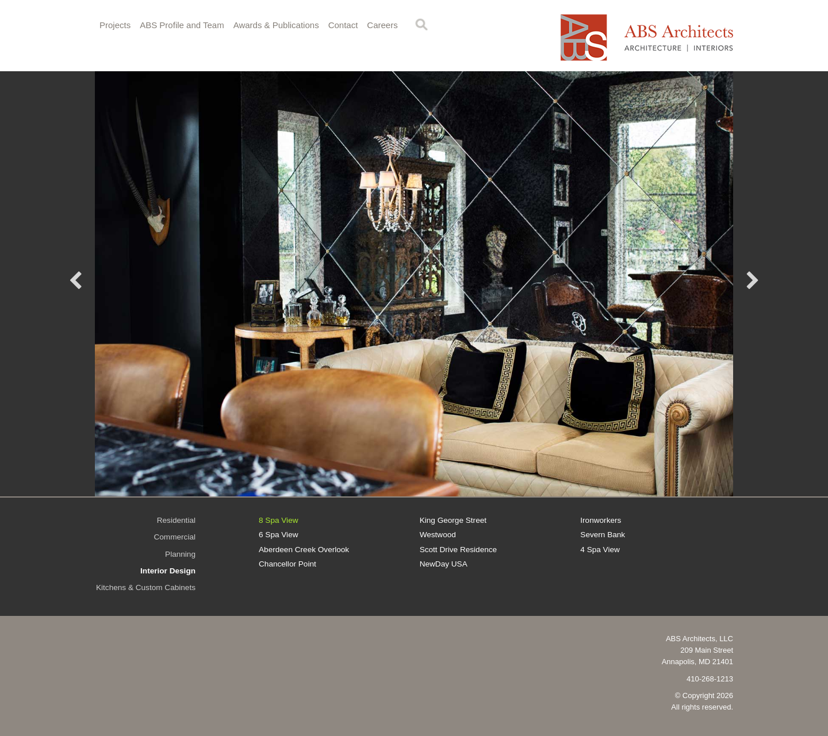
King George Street (453, 520)
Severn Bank (602, 534)
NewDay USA (443, 564)
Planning (180, 554)
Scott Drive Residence (458, 549)
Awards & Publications (276, 25)
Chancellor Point (287, 564)
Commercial (174, 537)
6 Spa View (278, 534)
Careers (382, 25)
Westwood (438, 534)
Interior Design (167, 571)
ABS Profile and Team (182, 25)
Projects (115, 25)
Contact (343, 25)
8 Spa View (278, 520)
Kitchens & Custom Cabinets (145, 587)
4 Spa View (600, 549)
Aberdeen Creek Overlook (304, 549)
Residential (176, 520)
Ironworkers (600, 520)
